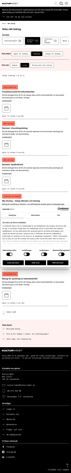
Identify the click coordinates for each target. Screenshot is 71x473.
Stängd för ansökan (53, 54)
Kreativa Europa (32, 41)
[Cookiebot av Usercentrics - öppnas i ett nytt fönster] (59, 209)
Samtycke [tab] (12, 215)
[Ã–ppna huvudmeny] (66, 3)
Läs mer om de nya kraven (19, 17)
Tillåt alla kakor (57, 263)
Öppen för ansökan (21, 54)
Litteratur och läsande (50, 41)
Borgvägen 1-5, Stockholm (20, 396)
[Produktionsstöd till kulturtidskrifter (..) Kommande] (35, 101)
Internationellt (12, 41)
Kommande (36, 54)
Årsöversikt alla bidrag (42, 65)
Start (4, 23)
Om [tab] (58, 215)
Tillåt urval (35, 263)
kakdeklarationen (45, 243)
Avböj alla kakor (13, 263)
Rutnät (14, 65)
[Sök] (61, 3)
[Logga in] (55, 3)
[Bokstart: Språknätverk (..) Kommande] (35, 173)
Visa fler (11, 312)
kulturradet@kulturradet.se (21, 385)
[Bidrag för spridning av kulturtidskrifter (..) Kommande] (35, 288)
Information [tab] (35, 215)
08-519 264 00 (14, 391)
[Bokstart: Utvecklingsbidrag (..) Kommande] (35, 137)
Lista (25, 65)
